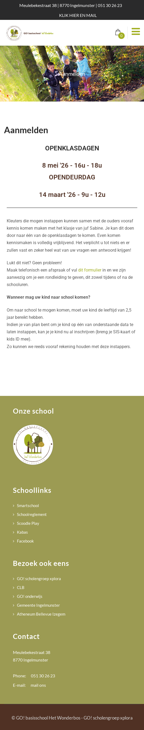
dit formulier (89, 270)
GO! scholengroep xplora (39, 578)
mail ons (38, 685)
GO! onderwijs (29, 596)
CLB (20, 587)
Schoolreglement (32, 514)
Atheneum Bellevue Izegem (41, 614)
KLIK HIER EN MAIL (78, 15)
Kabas (22, 532)
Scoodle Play (28, 523)
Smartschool (28, 505)
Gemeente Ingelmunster (38, 605)
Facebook (25, 541)
